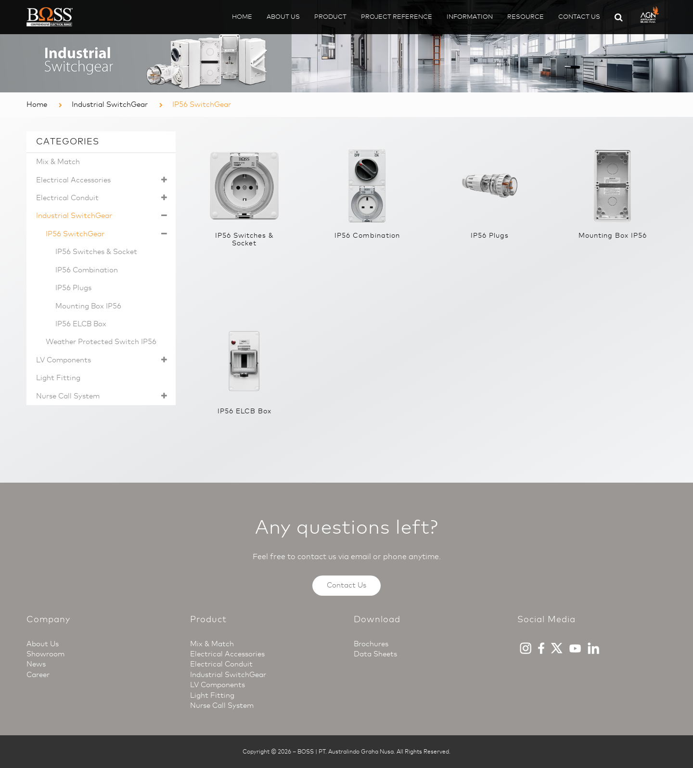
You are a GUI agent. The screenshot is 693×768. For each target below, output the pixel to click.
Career (38, 674)
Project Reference (396, 16)
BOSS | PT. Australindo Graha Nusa (345, 751)
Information (470, 16)
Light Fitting (58, 377)
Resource (525, 16)
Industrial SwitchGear (110, 104)
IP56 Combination (86, 270)
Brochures (371, 644)
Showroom (45, 654)
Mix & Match (58, 161)
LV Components (103, 360)
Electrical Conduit (103, 198)
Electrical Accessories (103, 180)
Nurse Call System (103, 396)
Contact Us (579, 16)
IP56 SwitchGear (108, 234)
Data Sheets (375, 654)
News (36, 664)
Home (242, 16)
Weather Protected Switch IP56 (101, 341)
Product (330, 16)
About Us (283, 16)
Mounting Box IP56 (88, 306)
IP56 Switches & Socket (96, 251)
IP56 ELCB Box (80, 324)
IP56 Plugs (73, 287)
